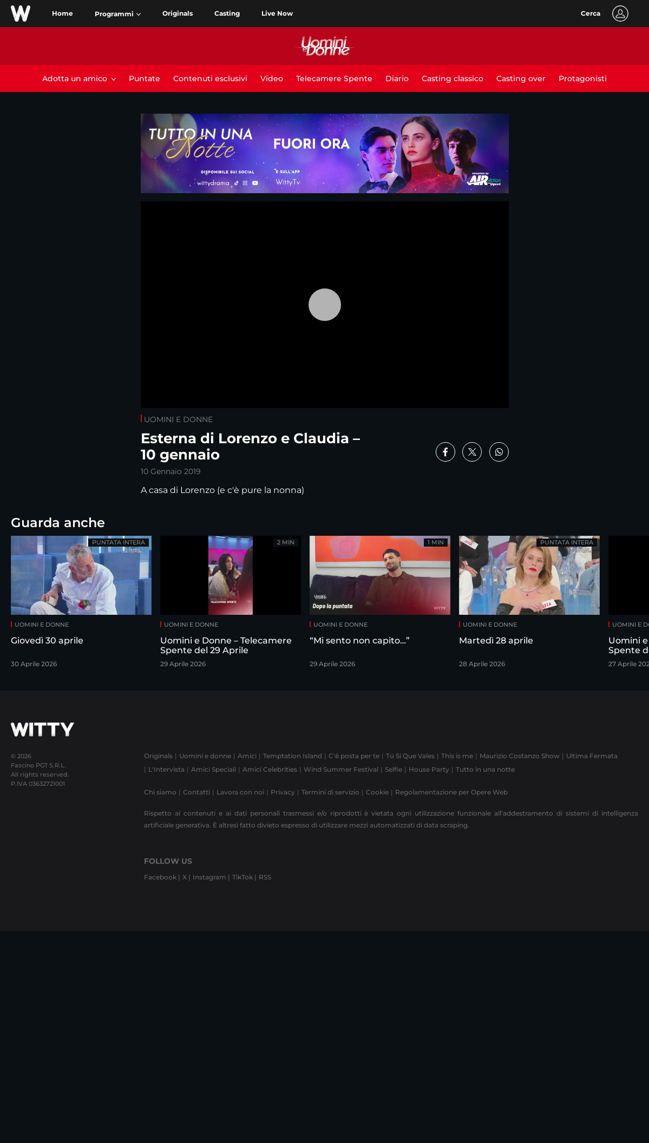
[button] (118, 14)
